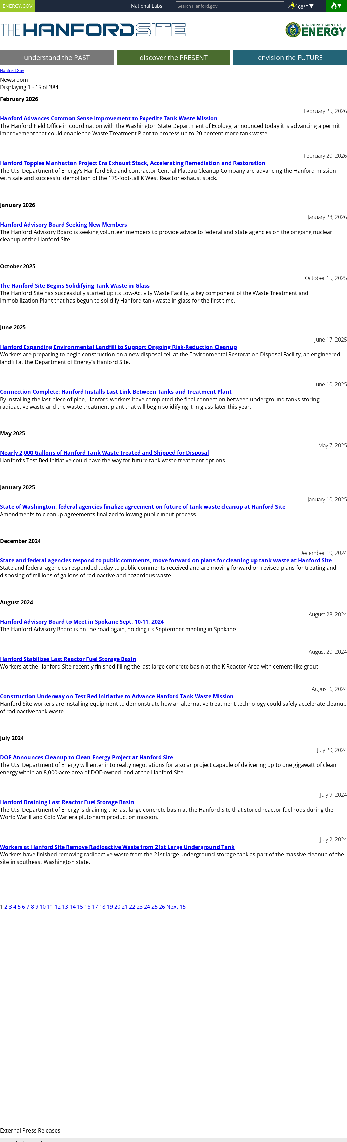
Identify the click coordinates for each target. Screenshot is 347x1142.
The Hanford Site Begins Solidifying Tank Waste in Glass (75, 285)
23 (140, 906)
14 (72, 906)
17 (95, 906)
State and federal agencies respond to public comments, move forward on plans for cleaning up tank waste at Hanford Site (166, 560)
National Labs (146, 6)
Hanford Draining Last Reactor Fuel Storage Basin (67, 802)
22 (132, 906)
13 (65, 906)
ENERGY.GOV (17, 6)
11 (50, 906)
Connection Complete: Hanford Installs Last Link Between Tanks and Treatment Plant (116, 391)
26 (162, 906)
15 (80, 906)
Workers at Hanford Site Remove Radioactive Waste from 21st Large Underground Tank (117, 847)
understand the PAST (57, 57)
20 (117, 906)
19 (110, 906)
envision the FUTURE (290, 57)
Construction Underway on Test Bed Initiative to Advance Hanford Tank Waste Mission (117, 696)
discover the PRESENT (174, 57)
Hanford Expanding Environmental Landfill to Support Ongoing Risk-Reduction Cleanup (118, 347)
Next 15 (176, 906)
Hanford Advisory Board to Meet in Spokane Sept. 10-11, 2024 (82, 621)
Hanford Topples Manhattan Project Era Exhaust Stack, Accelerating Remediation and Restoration (132, 163)
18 (102, 906)
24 (147, 906)
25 (154, 906)
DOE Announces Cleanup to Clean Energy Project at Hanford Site (86, 757)
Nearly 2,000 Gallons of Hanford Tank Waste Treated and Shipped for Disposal (104, 453)
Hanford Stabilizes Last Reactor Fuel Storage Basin (68, 659)
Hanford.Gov (12, 70)
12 (58, 906)
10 (43, 906)
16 (87, 906)
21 (125, 906)
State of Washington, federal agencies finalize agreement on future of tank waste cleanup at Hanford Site (142, 506)
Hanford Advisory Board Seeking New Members (63, 224)
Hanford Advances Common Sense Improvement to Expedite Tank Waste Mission (109, 118)
